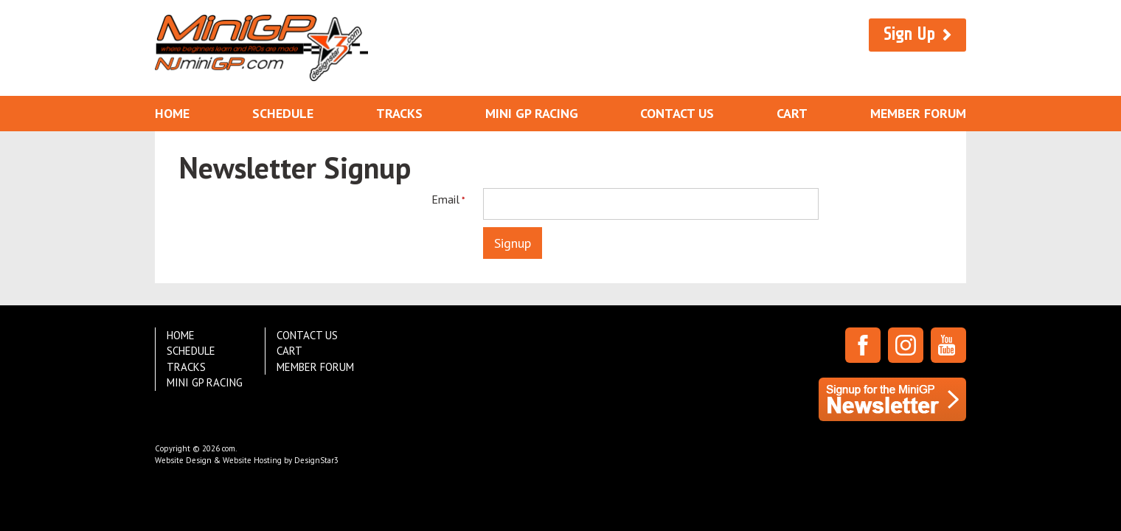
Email (444, 199)
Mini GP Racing (531, 113)
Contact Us (677, 113)
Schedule (282, 113)
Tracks (399, 113)
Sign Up (909, 34)
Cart (792, 113)
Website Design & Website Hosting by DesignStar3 (247, 460)
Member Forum (918, 113)
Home (172, 113)
